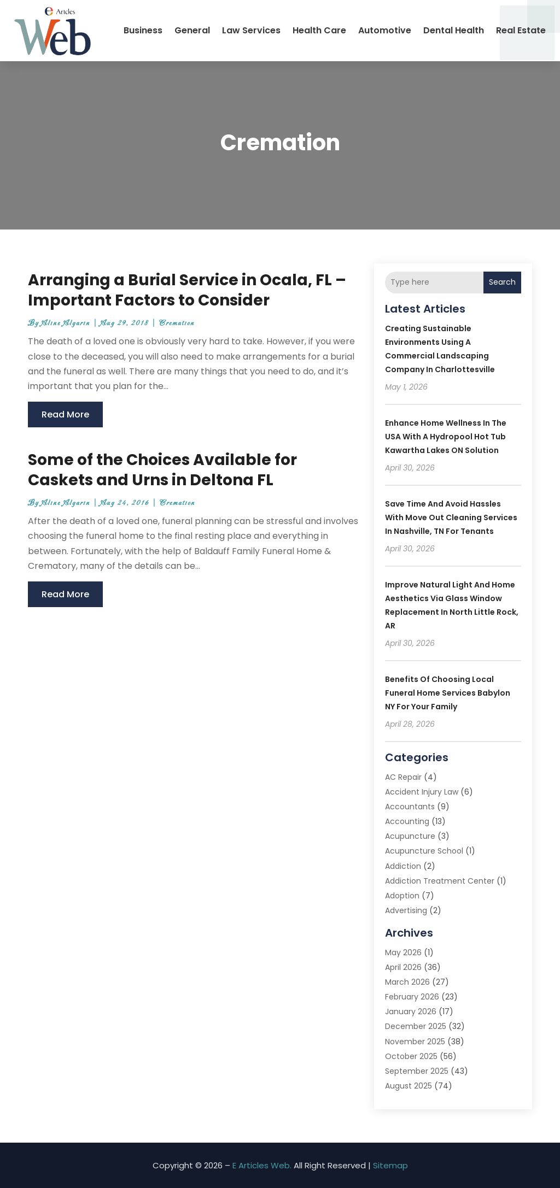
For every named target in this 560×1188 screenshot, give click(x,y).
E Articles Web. (261, 1165)
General (192, 30)
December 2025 (415, 1026)
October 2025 (411, 1056)
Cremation (177, 323)
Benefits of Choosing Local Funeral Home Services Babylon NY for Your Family (447, 693)
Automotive (384, 30)
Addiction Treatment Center (439, 880)
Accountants (410, 806)
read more (65, 414)
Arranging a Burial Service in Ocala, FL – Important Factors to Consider (187, 289)
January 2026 (410, 1011)
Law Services (251, 30)
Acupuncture (410, 836)
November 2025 (415, 1041)
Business (143, 30)
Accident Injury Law (421, 791)
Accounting (407, 821)
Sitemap (390, 1165)
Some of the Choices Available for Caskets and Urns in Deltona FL (162, 469)
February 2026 (412, 996)
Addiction (403, 866)
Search (502, 282)
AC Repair (403, 777)
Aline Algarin (66, 323)
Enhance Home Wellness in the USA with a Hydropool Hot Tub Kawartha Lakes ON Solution (445, 436)
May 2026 (403, 952)
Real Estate (521, 30)
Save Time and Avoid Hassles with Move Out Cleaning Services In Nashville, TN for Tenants (451, 517)
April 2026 (403, 967)
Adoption (402, 895)
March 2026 (407, 982)
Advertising (406, 910)
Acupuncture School (424, 850)
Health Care (319, 30)
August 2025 (408, 1085)
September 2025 (416, 1071)
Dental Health (453, 30)
